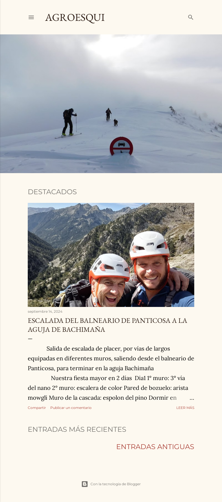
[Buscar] (190, 16)
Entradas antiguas (155, 446)
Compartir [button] (37, 407)
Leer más (185, 407)
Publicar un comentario (71, 407)
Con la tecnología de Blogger (111, 484)
